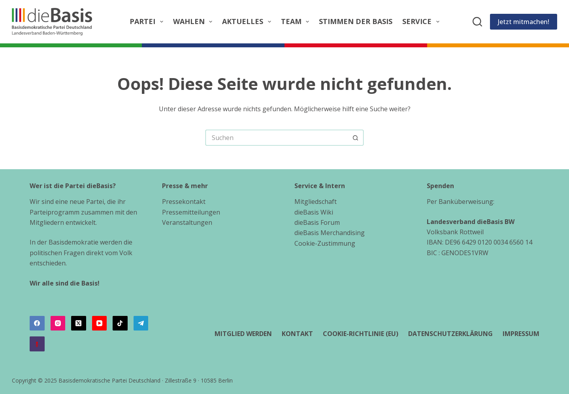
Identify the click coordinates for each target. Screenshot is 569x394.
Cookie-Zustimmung (324, 243)
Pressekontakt (183, 201)
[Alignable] (37, 343)
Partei (148, 21)
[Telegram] (141, 323)
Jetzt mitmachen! (523, 21)
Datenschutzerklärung (450, 334)
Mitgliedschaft (315, 201)
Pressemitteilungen (191, 212)
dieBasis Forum (317, 222)
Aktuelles (248, 21)
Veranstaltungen (187, 222)
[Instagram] (58, 323)
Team (297, 21)
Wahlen (194, 21)
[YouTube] (99, 323)
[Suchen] (477, 21)
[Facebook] (37, 323)
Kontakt (297, 334)
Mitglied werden (243, 334)
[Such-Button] (356, 138)
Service (422, 21)
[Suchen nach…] (276, 138)
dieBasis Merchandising (329, 232)
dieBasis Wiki (313, 212)
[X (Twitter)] (78, 323)
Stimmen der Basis (355, 21)
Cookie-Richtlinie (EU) (360, 334)
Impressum (521, 334)
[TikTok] (120, 323)
